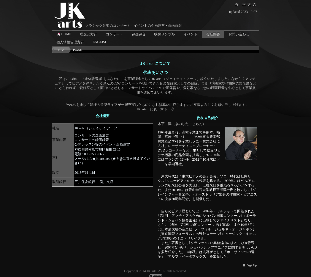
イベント (190, 34)
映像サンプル (164, 34)
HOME (63, 34)
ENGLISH (100, 42)
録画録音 (139, 34)
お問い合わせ (238, 34)
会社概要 (213, 34)
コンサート (114, 34)
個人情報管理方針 (70, 42)
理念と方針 (88, 34)
